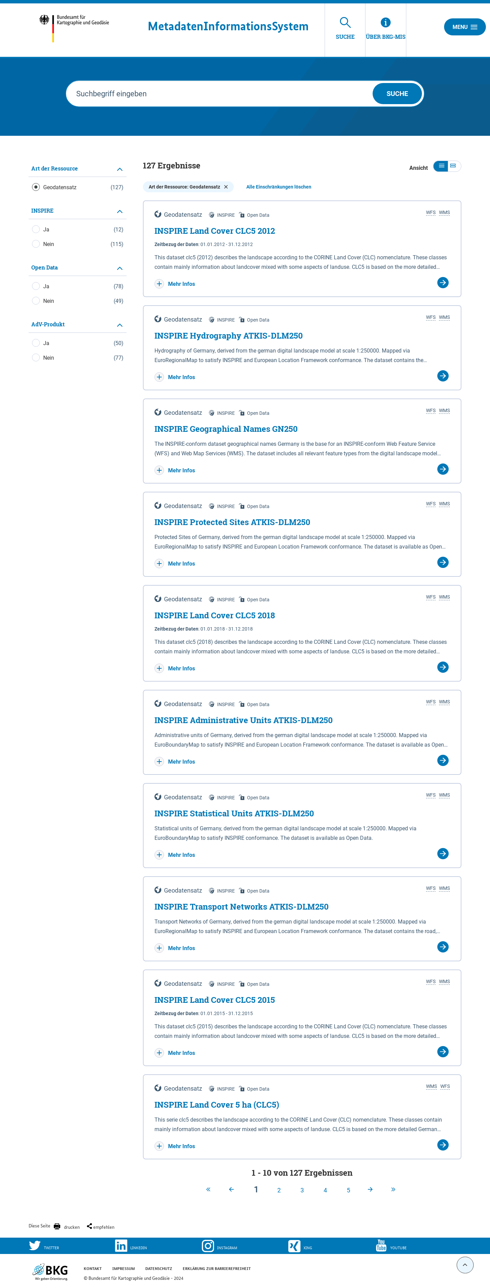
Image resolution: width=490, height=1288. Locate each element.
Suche (397, 93)
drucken (72, 1226)
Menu (465, 26)
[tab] (78, 168)
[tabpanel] (78, 266)
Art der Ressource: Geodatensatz (188, 187)
